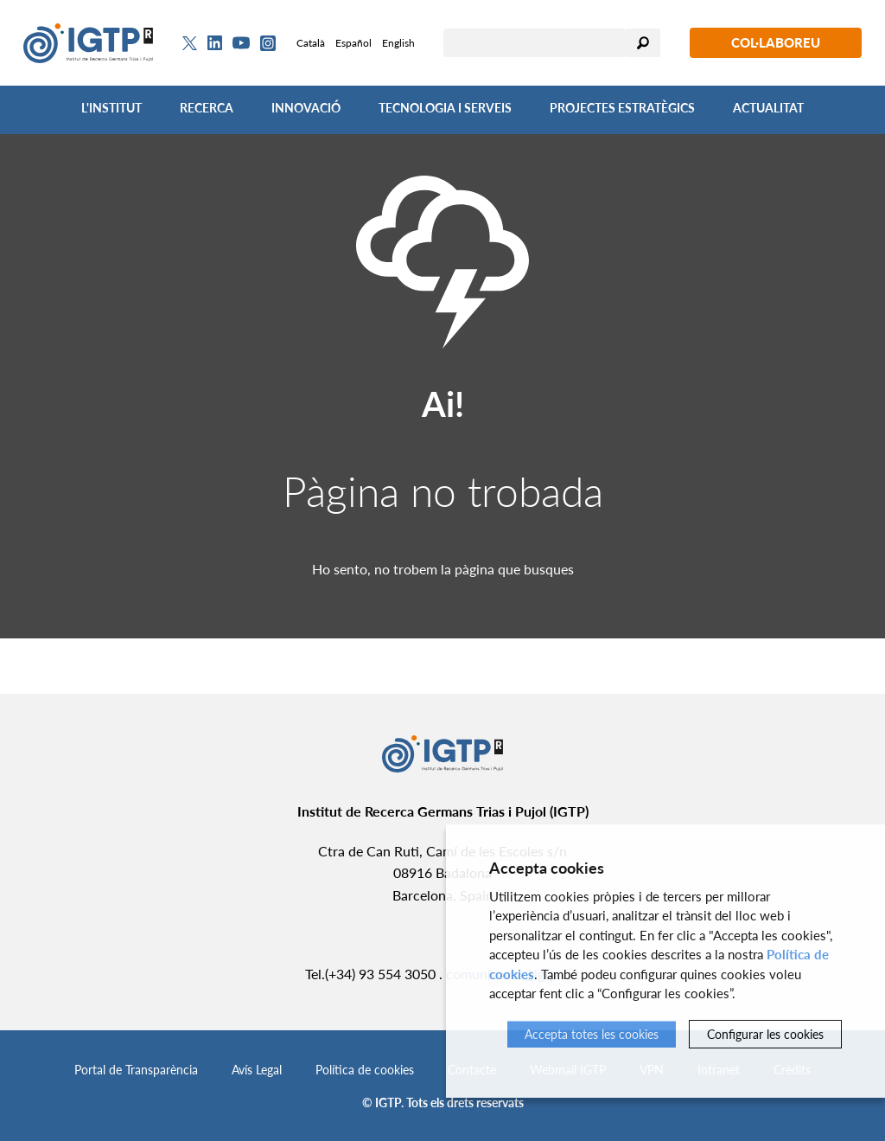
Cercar (643, 43)
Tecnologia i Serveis (445, 107)
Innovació (306, 107)
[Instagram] (268, 43)
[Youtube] (241, 42)
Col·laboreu (775, 42)
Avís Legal (257, 1069)
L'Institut (111, 107)
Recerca (206, 107)
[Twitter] (189, 43)
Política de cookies (364, 1069)
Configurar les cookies (765, 1034)
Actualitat (768, 107)
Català (310, 42)
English (398, 42)
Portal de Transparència (136, 1069)
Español (353, 42)
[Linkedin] (214, 43)
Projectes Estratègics (622, 107)
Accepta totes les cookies (592, 1034)
